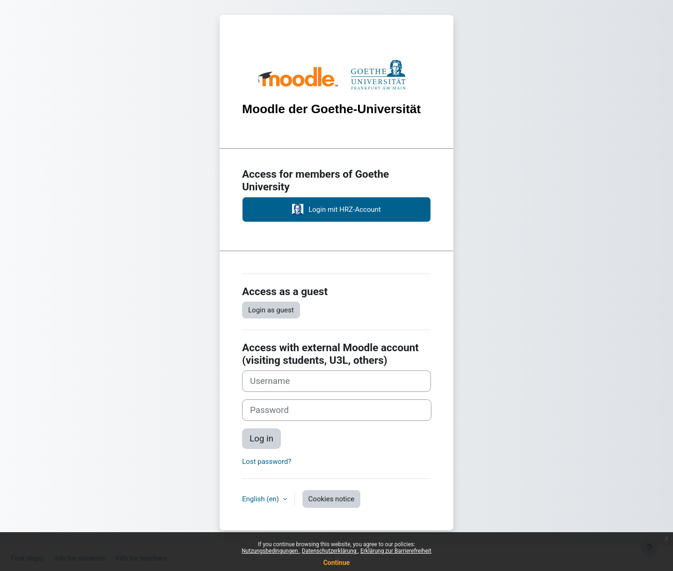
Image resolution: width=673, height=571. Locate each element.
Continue (336, 562)
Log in (261, 439)
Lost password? (266, 461)
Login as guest (271, 310)
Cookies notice (331, 499)
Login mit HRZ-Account (336, 209)
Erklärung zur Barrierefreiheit (395, 551)
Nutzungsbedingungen (270, 551)
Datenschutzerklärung (330, 551)
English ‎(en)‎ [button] (261, 499)
